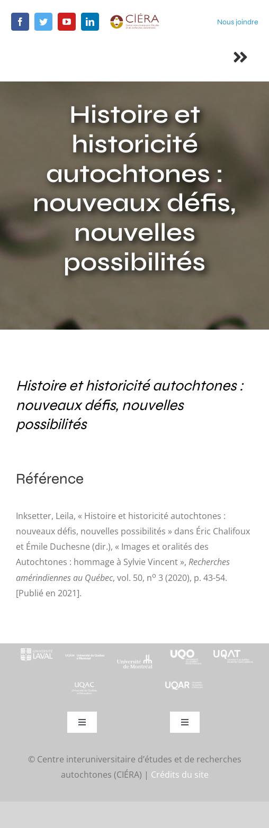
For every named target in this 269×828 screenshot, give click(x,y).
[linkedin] (90, 22)
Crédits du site (180, 774)
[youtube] (67, 22)
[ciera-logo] (134, 17)
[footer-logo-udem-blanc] (134, 658)
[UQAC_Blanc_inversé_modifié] (85, 684)
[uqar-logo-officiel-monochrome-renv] (184, 684)
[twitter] (43, 22)
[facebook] (20, 22)
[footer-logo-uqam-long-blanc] (85, 653)
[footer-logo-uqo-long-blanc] (184, 647)
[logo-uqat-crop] (233, 647)
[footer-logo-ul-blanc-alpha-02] (36, 647)
